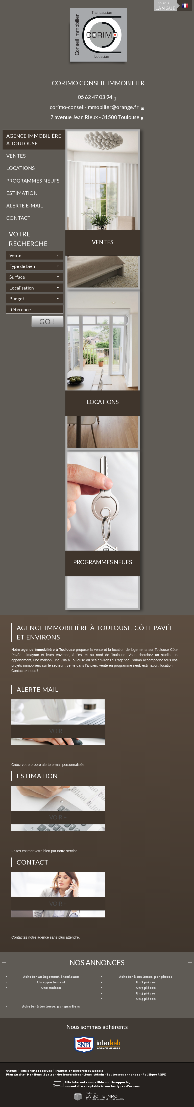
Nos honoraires (69, 1074)
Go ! (47, 321)
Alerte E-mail (24, 205)
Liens (87, 1074)
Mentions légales (40, 1074)
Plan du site (15, 1074)
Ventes (16, 156)
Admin (99, 1074)
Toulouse (162, 650)
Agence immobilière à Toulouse (33, 139)
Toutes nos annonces (123, 1074)
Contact (18, 218)
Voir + (58, 731)
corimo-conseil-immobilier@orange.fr (94, 107)
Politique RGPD (154, 1074)
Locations (20, 168)
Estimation (22, 193)
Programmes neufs (33, 181)
